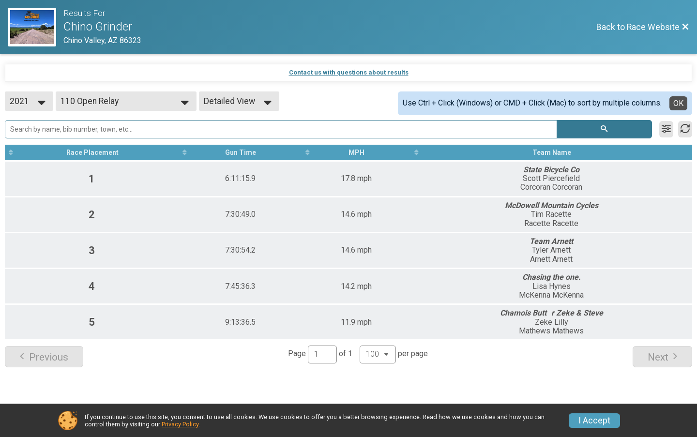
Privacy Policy (180, 424)
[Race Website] (35, 27)
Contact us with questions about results (349, 72)
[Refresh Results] (685, 129)
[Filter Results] (666, 129)
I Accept (594, 420)
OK (678, 103)
